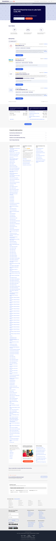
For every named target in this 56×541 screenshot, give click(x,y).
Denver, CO (10, 501)
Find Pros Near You (29, 18)
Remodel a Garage (12, 383)
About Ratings (25, 158)
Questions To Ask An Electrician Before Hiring (27, 137)
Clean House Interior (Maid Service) (14, 179)
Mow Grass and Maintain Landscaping (15, 349)
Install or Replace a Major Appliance (14, 265)
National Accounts (30, 526)
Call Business (45, 58)
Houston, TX (20, 501)
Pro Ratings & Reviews (11, 3)
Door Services (38, 154)
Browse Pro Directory (31, 512)
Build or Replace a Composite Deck (14, 169)
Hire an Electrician (32, 111)
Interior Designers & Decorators (40, 155)
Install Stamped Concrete (13, 337)
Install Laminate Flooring (13, 241)
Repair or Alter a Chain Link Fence (14, 409)
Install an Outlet (31, 114)
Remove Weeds (12, 391)
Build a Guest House (12, 162)
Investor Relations (41, 526)
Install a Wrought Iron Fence (13, 226)
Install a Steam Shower (13, 219)
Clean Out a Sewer (12, 180)
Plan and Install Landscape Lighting (14, 375)
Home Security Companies (39, 151)
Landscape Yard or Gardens (13, 344)
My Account (40, 511)
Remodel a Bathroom (12, 381)
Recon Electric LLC (19, 45)
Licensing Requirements (42, 518)
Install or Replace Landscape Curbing (15, 286)
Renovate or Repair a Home (13, 392)
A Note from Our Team (42, 517)
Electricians (23, 3)
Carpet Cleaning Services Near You (40, 450)
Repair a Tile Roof (12, 403)
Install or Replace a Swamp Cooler (14, 280)
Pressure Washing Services (39, 148)
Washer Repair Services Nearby (40, 451)
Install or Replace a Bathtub (13, 255)
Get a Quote (19, 55)
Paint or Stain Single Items (13, 362)
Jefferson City (11, 453)
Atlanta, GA (10, 500)
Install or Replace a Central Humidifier (15, 258)
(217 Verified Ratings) (23, 72)
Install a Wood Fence (12, 225)
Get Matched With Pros (28, 461)
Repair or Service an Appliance (14, 427)
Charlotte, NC (20, 500)
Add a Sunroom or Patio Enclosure (14, 154)
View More (45, 51)
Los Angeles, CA (30, 501)
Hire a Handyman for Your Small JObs (14, 203)
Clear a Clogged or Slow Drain (14, 186)
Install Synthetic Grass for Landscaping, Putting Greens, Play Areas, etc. (14, 340)
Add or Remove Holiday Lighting (14, 155)
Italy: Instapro (28, 533)
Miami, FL (39, 501)
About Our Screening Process (27, 160)
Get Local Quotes (28, 124)
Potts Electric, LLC (19, 60)
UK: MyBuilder (37, 533)
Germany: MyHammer (23, 533)
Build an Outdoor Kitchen (13, 165)
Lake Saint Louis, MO (13, 41)
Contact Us (40, 523)
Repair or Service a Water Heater (14, 430)
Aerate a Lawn (12, 157)
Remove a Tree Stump (12, 389)
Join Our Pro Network (43, 1)
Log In (49, 1)
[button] (28, 498)
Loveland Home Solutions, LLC (22, 74)
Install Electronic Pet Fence (13, 233)
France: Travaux (18, 533)
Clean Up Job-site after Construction (15, 182)
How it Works (40, 524)
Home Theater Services (39, 158)
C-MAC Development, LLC (21, 89)
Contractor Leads (30, 525)
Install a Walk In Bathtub (13, 222)
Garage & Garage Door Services (40, 152)
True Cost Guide (41, 512)
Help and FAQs (41, 525)
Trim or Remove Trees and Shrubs (14, 438)
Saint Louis (11, 456)
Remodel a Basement (12, 380)
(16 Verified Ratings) (23, 58)
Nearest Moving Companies (39, 447)
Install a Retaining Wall (13, 216)
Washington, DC (40, 505)
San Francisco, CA (20, 505)
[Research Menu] (53, 1)
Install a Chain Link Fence (13, 208)
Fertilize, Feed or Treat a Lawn (14, 192)
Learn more (12, 119)
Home (6, 3)
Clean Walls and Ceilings (13, 183)
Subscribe (13, 520)
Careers (40, 527)
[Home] (8, 1)
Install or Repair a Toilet (13, 252)
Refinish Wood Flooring (13, 376)
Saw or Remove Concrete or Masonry (15, 433)
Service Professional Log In (31, 522)
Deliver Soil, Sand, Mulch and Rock (14, 189)
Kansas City (11, 455)
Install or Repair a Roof (13, 249)
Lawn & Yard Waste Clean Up (13, 345)
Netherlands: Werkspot (32, 533)
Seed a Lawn (11, 434)
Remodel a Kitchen (12, 384)
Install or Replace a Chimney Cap (14, 259)
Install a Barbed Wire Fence (13, 204)
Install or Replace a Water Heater (14, 283)
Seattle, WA (29, 505)
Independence (12, 452)
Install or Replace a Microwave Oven (14, 271)
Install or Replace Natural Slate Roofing (15, 289)
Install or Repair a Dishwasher (13, 246)
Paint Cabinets (12, 355)
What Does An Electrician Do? (27, 135)
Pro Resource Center (31, 524)
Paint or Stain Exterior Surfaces (14, 359)
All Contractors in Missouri (26, 163)
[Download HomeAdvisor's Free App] (11, 528)
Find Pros (29, 511)
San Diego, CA (10, 505)
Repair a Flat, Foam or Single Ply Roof (14, 395)
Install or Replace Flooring (13, 284)
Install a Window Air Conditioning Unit (15, 223)
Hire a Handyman (12, 197)
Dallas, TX (39, 500)
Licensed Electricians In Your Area (40, 448)
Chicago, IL (29, 500)
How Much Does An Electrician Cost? (27, 132)
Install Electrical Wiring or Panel (34, 113)
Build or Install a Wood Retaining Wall (14, 168)
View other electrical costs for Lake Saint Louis (37, 119)
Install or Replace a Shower (13, 277)
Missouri (15, 3)
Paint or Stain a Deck (12, 356)
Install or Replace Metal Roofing (14, 287)
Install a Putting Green (13, 213)
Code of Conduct (41, 522)
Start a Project (36, 1)
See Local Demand (44, 476)
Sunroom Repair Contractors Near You (41, 458)
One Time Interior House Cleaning (14, 350)
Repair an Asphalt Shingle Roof (14, 398)
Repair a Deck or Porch (13, 394)
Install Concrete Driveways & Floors (14, 229)
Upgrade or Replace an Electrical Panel (34, 117)
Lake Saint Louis (19, 3)
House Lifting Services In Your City (40, 456)
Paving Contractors (38, 149)
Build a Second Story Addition (14, 166)
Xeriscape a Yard (12, 442)
